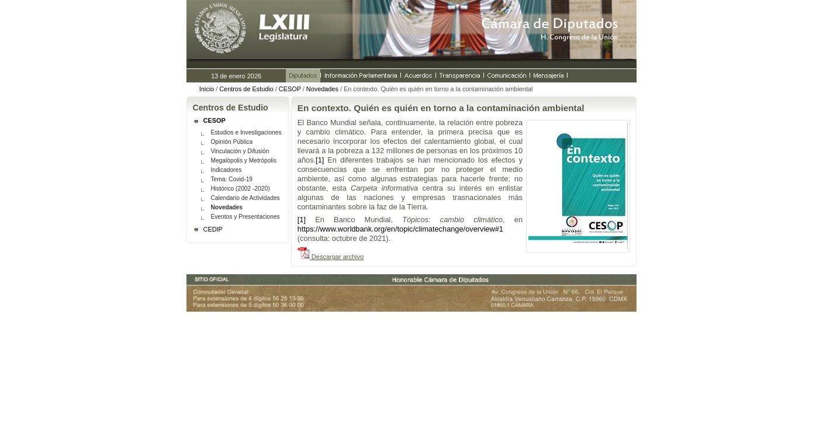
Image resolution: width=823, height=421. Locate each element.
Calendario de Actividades (244, 198)
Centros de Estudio (246, 88)
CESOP (290, 88)
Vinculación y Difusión (239, 151)
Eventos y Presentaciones (244, 216)
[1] (320, 160)
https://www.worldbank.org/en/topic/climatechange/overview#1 (400, 229)
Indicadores (225, 170)
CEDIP (213, 229)
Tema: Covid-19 (231, 179)
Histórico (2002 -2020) (239, 188)
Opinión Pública (231, 142)
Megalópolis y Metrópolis (243, 160)
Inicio (206, 88)
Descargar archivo (337, 256)
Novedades (322, 88)
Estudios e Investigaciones (245, 132)
